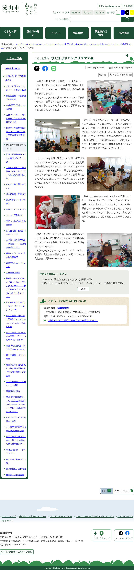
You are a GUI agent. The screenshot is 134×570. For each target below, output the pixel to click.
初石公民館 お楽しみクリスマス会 (16, 233)
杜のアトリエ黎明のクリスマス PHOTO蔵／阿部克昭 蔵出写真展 (16, 133)
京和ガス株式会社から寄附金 (16, 223)
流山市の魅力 (33, 33)
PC (103, 491)
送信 (83, 289)
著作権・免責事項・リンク (32, 516)
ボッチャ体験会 (13, 272)
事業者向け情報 (101, 33)
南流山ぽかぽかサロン (16, 209)
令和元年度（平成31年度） (75, 44)
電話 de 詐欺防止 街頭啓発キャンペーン (15, 348)
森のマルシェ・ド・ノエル (16, 265)
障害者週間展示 (13, 391)
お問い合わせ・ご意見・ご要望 (17, 551)
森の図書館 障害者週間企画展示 (16, 98)
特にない (48, 283)
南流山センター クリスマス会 (16, 452)
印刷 (101, 75)
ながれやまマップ (101, 538)
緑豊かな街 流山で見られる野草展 (16, 255)
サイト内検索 (62, 19)
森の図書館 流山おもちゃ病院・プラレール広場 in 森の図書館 (16, 336)
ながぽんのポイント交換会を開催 (16, 419)
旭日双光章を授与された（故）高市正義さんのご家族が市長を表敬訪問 (16, 370)
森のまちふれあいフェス (16, 461)
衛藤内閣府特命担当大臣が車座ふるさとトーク (16, 158)
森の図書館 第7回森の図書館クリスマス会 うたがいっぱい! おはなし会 (16, 321)
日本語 (129, 6)
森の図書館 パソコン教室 (16, 357)
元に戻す (87, 12)
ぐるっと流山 (36, 44)
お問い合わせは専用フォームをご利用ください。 (73, 320)
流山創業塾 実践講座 (16, 194)
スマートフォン (122, 491)
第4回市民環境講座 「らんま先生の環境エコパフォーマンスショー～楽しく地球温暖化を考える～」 (16, 404)
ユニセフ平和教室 (14, 215)
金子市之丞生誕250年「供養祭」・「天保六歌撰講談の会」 (16, 244)
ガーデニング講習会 (15, 475)
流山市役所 (6, 533)
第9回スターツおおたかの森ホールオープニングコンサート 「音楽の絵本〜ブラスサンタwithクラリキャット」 (16, 287)
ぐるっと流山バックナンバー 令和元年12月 (16, 88)
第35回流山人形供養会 (16, 469)
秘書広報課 (63, 308)
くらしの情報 (10, 33)
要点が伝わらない (67, 283)
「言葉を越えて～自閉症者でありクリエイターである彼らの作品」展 (16, 173)
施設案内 (78, 33)
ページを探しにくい (91, 283)
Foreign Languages (110, 6)
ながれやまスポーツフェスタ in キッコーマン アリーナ (16, 306)
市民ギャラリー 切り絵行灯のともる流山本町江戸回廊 (16, 118)
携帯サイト (8, 521)
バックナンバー (53, 44)
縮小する (75, 12)
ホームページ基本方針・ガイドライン (95, 516)
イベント (55, 33)
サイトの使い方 (125, 516)
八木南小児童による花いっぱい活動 (16, 383)
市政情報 (124, 33)
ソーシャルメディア (124, 538)
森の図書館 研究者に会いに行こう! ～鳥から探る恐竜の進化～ (16, 440)
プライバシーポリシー (61, 516)
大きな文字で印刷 (118, 74)
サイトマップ (9, 516)
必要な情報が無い (115, 283)
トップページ (21, 44)
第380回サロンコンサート (15, 202)
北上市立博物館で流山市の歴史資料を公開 (16, 429)
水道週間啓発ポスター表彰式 (16, 107)
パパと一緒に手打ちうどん (16, 186)
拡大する (99, 12)
